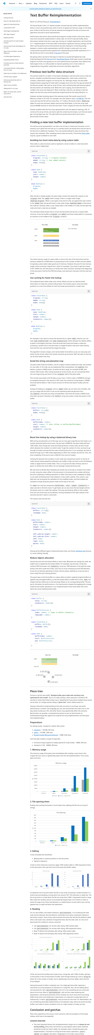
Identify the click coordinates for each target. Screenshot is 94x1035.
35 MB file (80, 99)
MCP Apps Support (9, 34)
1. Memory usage (38, 749)
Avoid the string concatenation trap (46, 361)
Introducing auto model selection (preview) (14, 64)
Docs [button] (21, 3)
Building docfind (9, 37)
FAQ (55, 3)
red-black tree (80, 551)
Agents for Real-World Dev (12, 24)
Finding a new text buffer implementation (56, 122)
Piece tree (36, 691)
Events (68, 3)
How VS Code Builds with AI (12, 21)
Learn (61, 3)
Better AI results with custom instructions (12, 92)
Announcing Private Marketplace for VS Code (14, 47)
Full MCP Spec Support (10, 77)
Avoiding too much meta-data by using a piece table (54, 140)
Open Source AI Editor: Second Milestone (13, 52)
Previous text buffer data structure (52, 71)
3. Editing (34, 851)
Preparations (36, 722)
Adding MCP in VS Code (11, 88)
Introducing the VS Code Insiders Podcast (14, 42)
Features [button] (13, 3)
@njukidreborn (55, 22)
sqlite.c (36, 732)
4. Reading (35, 909)
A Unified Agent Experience (12, 56)
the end (58, 53)
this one (50, 59)
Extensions (43, 3)
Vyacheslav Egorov (63, 59)
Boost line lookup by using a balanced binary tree (53, 437)
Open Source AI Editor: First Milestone (15, 73)
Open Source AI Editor (10, 85)
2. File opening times (39, 801)
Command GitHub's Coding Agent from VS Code (14, 69)
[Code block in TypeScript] (61, 173)
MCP (50, 3)
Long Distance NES (9, 28)
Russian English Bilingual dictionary (46, 735)
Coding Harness (8, 18)
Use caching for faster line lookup (46, 278)
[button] (75, 3)
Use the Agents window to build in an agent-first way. (46, 9)
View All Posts (8, 97)
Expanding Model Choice (11, 60)
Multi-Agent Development (11, 31)
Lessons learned (37, 1020)
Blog (35, 3)
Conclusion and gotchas (45, 1010)
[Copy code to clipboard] (88, 151)
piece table (86, 133)
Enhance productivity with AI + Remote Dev (13, 81)
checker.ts (37, 730)
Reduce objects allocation (42, 558)
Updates (29, 3)
